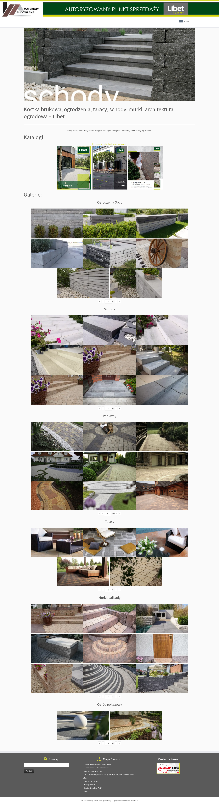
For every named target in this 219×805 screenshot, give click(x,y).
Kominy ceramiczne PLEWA (93, 771)
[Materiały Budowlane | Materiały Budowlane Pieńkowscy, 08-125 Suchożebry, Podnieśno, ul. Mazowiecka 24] (109, 9)
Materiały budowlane (91, 781)
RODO (86, 791)
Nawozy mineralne (90, 785)
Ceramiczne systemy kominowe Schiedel (97, 764)
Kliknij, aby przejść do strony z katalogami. (109, 144)
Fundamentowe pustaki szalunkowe (96, 768)
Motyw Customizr (131, 801)
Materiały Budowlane (94, 801)
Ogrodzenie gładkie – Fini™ (93, 788)
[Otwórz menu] (181, 22)
